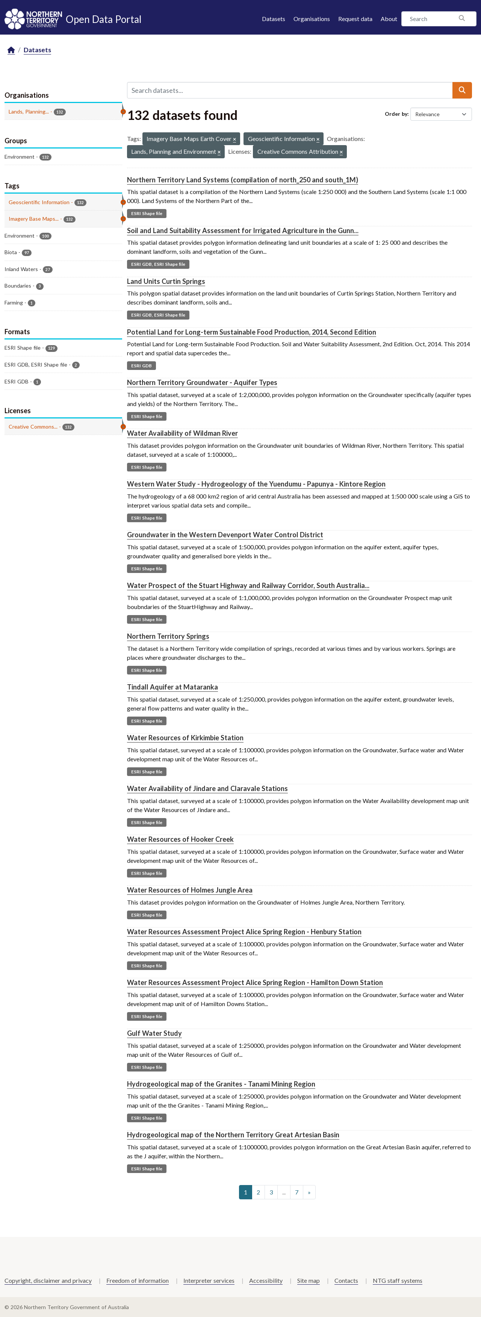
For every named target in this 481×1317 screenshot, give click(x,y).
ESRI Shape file (146, 213)
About (389, 18)
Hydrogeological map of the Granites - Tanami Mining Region (221, 1084)
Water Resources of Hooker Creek (180, 839)
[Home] (11, 50)
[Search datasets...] (290, 90)
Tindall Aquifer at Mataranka (172, 687)
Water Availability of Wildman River (182, 433)
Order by (396, 114)
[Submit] (462, 90)
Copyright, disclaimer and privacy (48, 1280)
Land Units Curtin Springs (166, 281)
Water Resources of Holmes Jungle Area (190, 890)
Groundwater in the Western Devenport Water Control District (225, 534)
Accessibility (266, 1280)
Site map (308, 1280)
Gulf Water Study (154, 1033)
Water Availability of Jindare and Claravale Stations (207, 788)
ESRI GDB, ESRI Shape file (158, 264)
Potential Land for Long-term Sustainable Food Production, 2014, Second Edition (251, 332)
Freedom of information (137, 1280)
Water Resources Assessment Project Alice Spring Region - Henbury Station (244, 932)
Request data (355, 18)
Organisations (311, 18)
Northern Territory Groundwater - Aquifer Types (202, 382)
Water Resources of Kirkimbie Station (185, 738)
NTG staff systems (397, 1280)
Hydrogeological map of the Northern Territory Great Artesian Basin (233, 1135)
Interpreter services (208, 1280)
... (284, 1192)
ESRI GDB (141, 365)
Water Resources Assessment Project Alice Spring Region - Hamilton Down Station (255, 982)
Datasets (273, 18)
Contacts (346, 1280)
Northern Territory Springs (168, 636)
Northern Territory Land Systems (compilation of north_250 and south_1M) (242, 180)
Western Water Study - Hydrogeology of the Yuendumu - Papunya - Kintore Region (256, 484)
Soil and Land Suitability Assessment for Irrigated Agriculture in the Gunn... (242, 230)
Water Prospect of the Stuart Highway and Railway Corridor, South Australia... (248, 585)
